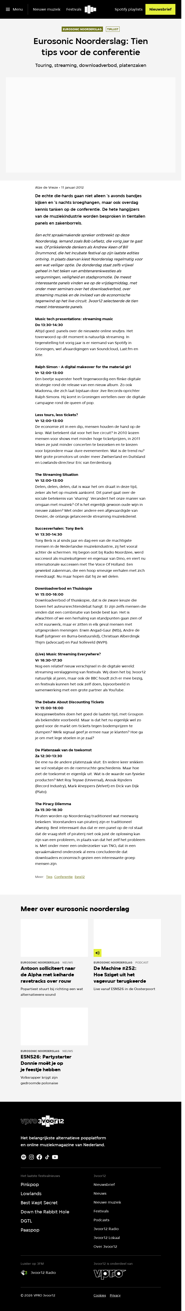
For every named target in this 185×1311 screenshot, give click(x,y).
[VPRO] (110, 1275)
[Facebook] (39, 1157)
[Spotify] (24, 1157)
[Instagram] (31, 1157)
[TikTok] (47, 1157)
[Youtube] (55, 1157)
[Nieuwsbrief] (160, 9)
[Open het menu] (14, 9)
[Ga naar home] (91, 9)
